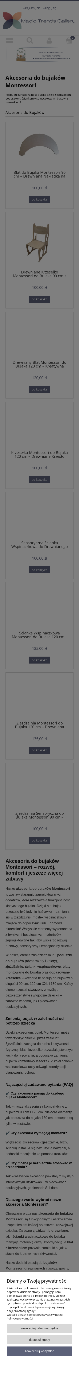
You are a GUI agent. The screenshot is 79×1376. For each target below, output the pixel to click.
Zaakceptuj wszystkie (39, 1351)
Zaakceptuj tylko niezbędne (39, 1328)
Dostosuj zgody (39, 1339)
